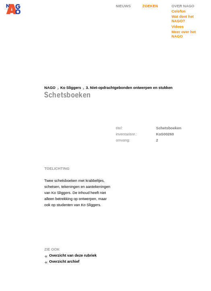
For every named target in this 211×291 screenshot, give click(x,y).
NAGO (50, 88)
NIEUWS (123, 6)
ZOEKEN (150, 6)
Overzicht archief (64, 261)
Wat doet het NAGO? (183, 19)
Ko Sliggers (70, 88)
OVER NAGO (183, 6)
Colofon (179, 11)
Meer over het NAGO (184, 34)
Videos (178, 27)
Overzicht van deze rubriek (73, 255)
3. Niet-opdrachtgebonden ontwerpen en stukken (129, 88)
